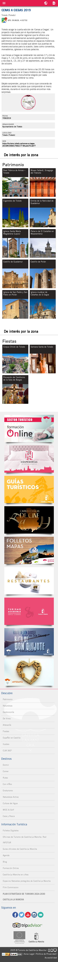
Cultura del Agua (10, 803)
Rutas (5, 778)
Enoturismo (8, 790)
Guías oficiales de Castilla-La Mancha (20, 849)
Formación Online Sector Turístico (29, 428)
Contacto (40, 915)
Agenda (6, 855)
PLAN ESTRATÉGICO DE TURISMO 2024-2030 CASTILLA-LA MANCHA (24, 896)
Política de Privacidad (46, 954)
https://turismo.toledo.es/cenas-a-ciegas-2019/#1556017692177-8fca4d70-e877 (19, 144)
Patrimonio (8, 699)
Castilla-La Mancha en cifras (15, 874)
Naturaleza (7, 706)
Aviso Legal (29, 954)
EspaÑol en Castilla (11, 738)
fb (15, 915)
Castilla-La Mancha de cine (29, 520)
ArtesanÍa (7, 725)
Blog (5, 862)
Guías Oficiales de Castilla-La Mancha (29, 489)
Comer (6, 771)
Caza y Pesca (9, 816)
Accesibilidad (51, 958)
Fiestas (6, 731)
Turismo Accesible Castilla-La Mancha (29, 611)
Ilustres (6, 744)
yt (28, 915)
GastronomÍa (8, 712)
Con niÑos (7, 784)
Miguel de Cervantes (29, 641)
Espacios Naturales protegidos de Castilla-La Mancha (27, 881)
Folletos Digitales (29, 550)
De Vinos (7, 718)
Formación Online (11, 868)
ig (34, 915)
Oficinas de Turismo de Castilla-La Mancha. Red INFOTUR (24, 840)
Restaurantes (29, 580)
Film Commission (10, 887)
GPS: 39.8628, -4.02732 (17, 20)
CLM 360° (7, 750)
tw (21, 915)
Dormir (6, 765)
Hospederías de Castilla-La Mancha (29, 459)
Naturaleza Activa (11, 797)
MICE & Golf (8, 810)
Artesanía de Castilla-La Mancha (29, 672)
